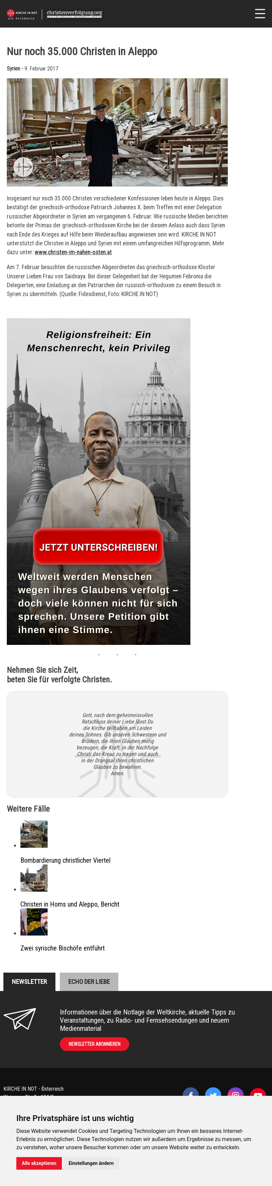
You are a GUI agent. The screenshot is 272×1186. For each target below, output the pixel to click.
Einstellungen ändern (91, 1163)
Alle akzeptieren (39, 1163)
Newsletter (29, 982)
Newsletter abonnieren (94, 1044)
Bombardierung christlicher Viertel (65, 860)
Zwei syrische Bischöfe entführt (62, 948)
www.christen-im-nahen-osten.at (73, 252)
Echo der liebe (89, 982)
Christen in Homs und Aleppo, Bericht (69, 904)
